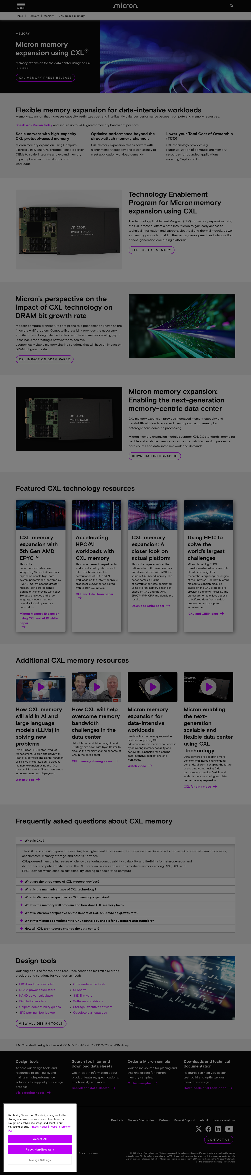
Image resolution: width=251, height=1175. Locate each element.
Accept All (40, 1145)
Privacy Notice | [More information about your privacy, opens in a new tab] (39, 1132)
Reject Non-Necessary (40, 1155)
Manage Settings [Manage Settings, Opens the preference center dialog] (40, 1166)
